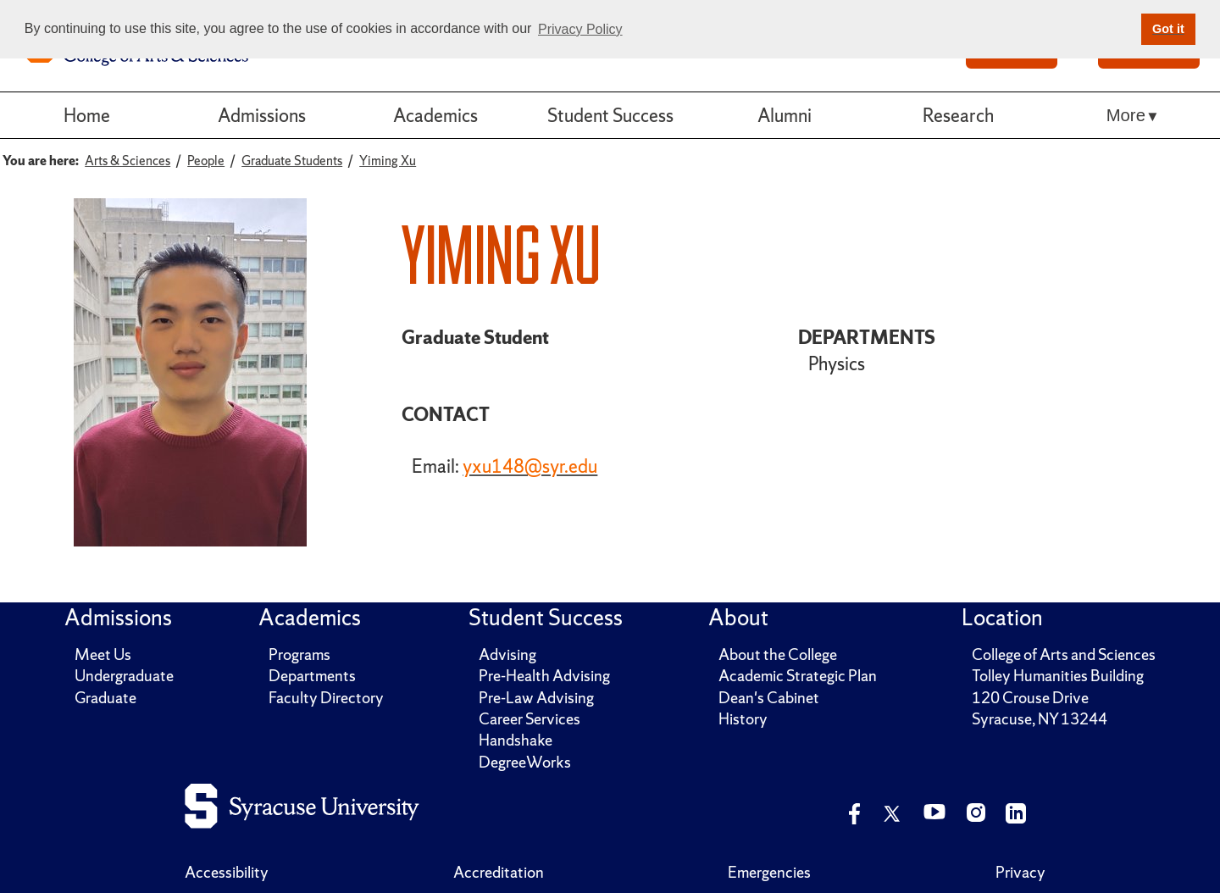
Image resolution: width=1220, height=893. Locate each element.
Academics (435, 115)
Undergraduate (124, 675)
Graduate (105, 697)
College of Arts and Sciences (1064, 654)
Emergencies (769, 872)
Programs (299, 654)
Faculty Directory (326, 697)
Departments (312, 675)
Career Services (529, 718)
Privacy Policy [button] (580, 29)
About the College (777, 654)
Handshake (515, 740)
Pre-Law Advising (536, 697)
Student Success (610, 115)
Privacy (1020, 872)
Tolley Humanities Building (1058, 675)
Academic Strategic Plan (797, 675)
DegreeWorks (525, 762)
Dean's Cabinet (768, 697)
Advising (507, 654)
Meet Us (103, 654)
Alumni (784, 115)
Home (87, 115)
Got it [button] (1168, 29)
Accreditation (498, 872)
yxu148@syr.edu (530, 466)
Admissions (262, 115)
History (743, 718)
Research (958, 115)
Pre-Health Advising (544, 675)
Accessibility (227, 872)
